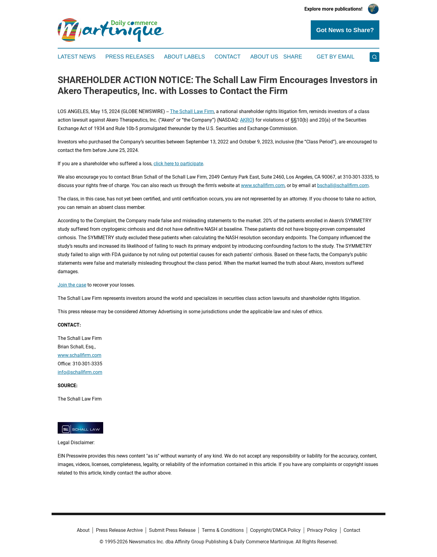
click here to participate (178, 163)
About (83, 530)
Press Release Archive (119, 530)
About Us (264, 57)
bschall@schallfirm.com (343, 185)
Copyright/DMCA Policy (275, 530)
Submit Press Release (172, 530)
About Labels (184, 57)
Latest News (77, 57)
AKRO (246, 120)
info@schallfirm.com (80, 372)
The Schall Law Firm (192, 111)
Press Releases (129, 57)
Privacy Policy (322, 530)
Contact (228, 57)
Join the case (72, 285)
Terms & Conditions (223, 530)
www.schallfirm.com (263, 185)
